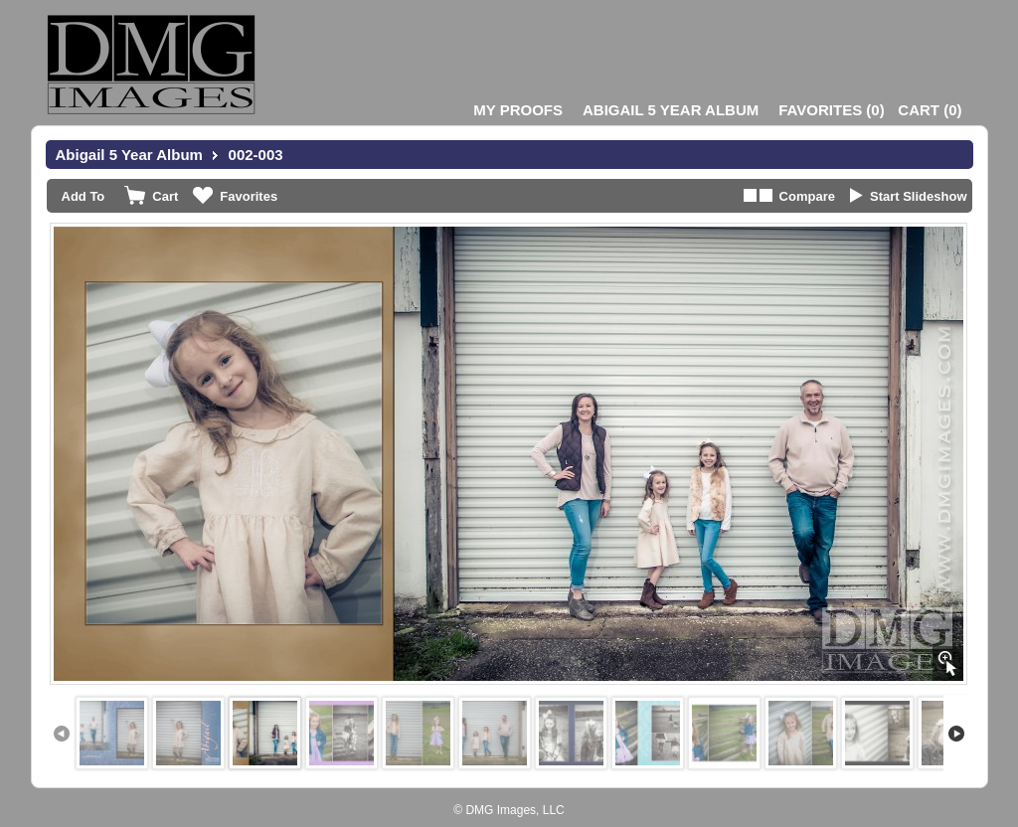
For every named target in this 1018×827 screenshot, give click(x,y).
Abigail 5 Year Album (671, 109)
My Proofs (518, 109)
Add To (83, 196)
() (831, 109)
